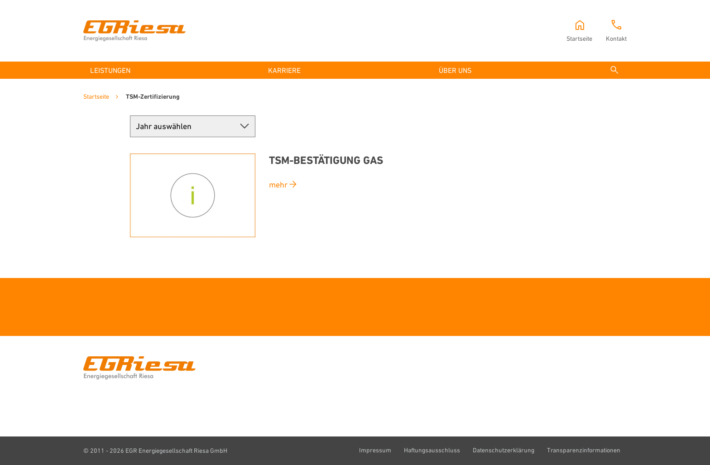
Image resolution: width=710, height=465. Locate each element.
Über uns (455, 70)
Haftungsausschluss (432, 449)
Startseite (96, 96)
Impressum (375, 449)
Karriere (284, 70)
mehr (278, 184)
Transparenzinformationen (583, 449)
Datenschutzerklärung (503, 449)
